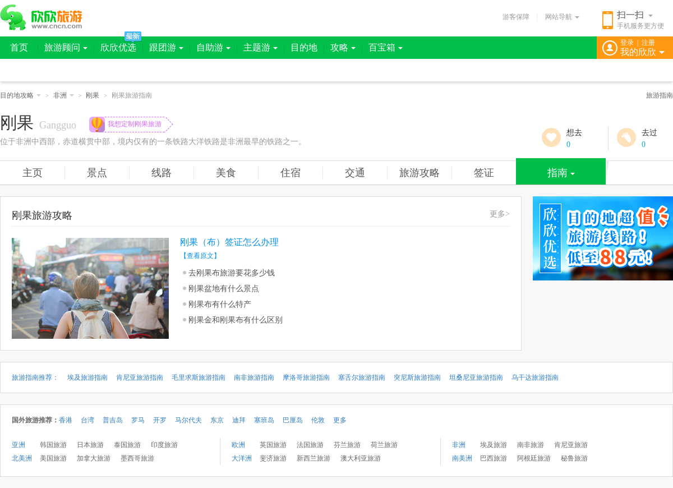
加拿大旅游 (93, 458)
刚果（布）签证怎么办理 (229, 242)
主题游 (260, 47)
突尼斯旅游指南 (417, 377)
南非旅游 (530, 445)
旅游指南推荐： (35, 377)
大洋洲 (242, 458)
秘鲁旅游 (574, 458)
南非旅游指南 (254, 377)
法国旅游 (310, 445)
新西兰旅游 (313, 458)
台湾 (87, 420)
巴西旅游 (493, 458)
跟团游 (166, 47)
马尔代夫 (188, 420)
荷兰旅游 (384, 445)
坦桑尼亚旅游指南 (476, 377)
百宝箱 (385, 47)
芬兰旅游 (347, 445)
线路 (161, 172)
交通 (355, 172)
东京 (217, 420)
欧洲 (238, 445)
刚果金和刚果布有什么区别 (235, 320)
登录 (627, 43)
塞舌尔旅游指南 (361, 377)
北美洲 (22, 458)
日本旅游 (90, 445)
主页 (32, 172)
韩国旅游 (53, 445)
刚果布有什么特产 (219, 304)
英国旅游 (273, 445)
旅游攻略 (419, 172)
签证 (484, 172)
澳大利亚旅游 (360, 458)
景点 (97, 172)
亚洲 (18, 445)
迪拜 (239, 420)
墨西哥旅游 (137, 458)
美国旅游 (53, 458)
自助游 (213, 47)
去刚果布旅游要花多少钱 (231, 273)
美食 (226, 172)
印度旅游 (164, 445)
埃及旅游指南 (87, 377)
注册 (648, 43)
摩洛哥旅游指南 (306, 377)
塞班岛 (264, 420)
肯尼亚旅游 (571, 445)
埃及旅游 (493, 445)
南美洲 (462, 458)
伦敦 (318, 420)
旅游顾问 (65, 47)
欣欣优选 (118, 47)
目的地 (304, 47)
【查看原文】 (200, 256)
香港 (65, 420)
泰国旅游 (127, 445)
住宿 (290, 172)
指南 (561, 172)
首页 (19, 47)
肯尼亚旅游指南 (139, 377)
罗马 (138, 420)
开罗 (160, 420)
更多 (340, 420)
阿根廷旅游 (534, 458)
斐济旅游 (273, 458)
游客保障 (516, 17)
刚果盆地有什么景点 (223, 288)
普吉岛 (113, 420)
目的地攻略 (20, 95)
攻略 (343, 47)
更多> (500, 214)
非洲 (63, 95)
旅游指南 (659, 95)
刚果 (92, 95)
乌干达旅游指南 (535, 377)
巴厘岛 (293, 420)
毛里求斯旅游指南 (198, 377)
